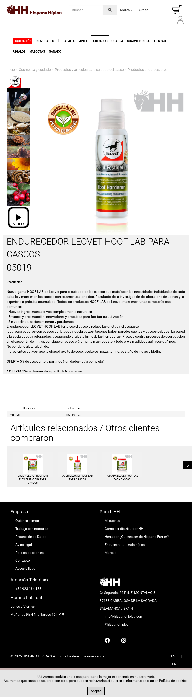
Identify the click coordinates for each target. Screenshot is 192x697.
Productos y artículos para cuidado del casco (89, 70)
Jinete (84, 41)
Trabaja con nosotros (31, 529)
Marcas (110, 553)
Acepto (96, 691)
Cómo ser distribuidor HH (124, 529)
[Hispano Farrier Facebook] (107, 640)
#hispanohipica (116, 624)
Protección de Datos (30, 537)
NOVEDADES (45, 41)
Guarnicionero (138, 41)
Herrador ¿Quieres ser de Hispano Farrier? (137, 537)
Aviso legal (23, 545)
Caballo (69, 41)
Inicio (11, 70)
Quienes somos (27, 521)
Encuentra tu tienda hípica (125, 545)
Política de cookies (29, 553)
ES (173, 656)
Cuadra (117, 41)
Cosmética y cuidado (35, 70)
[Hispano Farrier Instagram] (123, 640)
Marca (126, 10)
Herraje (160, 41)
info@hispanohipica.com (124, 616)
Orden (145, 10)
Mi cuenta (112, 521)
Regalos (19, 51)
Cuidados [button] (100, 41)
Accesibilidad (25, 568)
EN (174, 664)
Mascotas (37, 51)
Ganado (55, 51)
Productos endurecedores (147, 70)
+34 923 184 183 (28, 589)
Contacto (22, 560)
